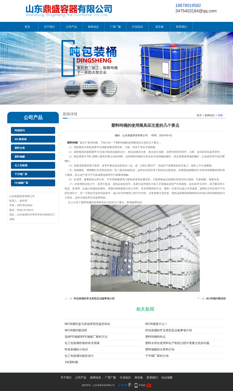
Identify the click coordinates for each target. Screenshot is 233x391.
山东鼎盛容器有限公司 (135, 135)
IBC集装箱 (21, 139)
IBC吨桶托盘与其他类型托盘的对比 (87, 323)
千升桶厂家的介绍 (157, 355)
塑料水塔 (20, 147)
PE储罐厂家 (21, 182)
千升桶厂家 (21, 174)
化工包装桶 (21, 165)
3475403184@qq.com (196, 11)
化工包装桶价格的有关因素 (82, 343)
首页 (27, 26)
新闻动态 (93, 26)
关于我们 (49, 26)
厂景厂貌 (115, 26)
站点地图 (166, 377)
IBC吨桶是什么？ (156, 323)
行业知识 (137, 26)
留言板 (159, 26)
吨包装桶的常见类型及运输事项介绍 (94, 298)
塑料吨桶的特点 (155, 336)
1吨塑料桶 (71, 362)
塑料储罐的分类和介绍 (159, 349)
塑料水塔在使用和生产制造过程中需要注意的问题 (177, 343)
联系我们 (181, 26)
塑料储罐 (20, 156)
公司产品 (71, 26)
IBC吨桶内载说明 (216, 298)
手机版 (142, 385)
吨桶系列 (20, 130)
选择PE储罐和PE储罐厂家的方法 (86, 336)
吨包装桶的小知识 (76, 349)
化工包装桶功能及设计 (79, 355)
